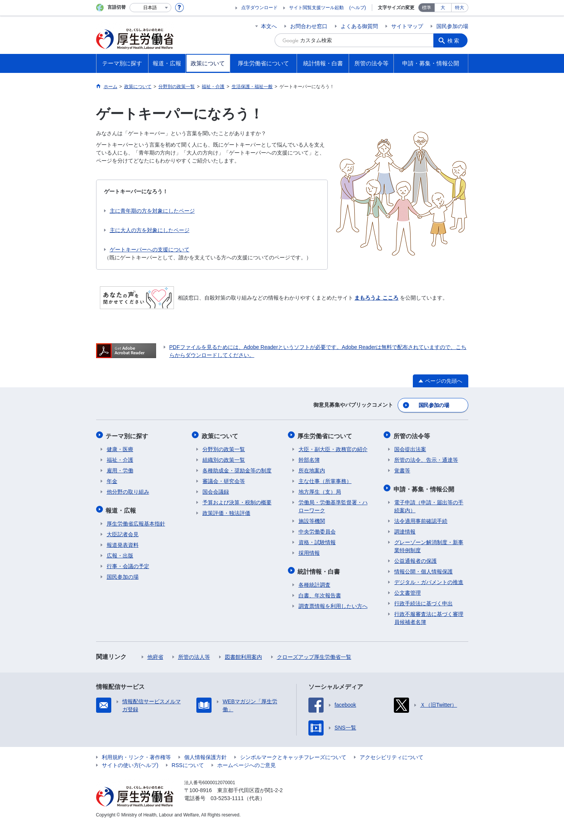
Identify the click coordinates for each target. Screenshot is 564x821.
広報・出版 (120, 552)
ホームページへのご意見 (246, 761)
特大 (459, 7)
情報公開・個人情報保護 (423, 568)
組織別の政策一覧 (223, 458)
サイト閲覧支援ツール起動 (316, 7)
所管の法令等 (412, 434)
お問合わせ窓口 (308, 26)
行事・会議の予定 (128, 562)
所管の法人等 (194, 653)
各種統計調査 (314, 581)
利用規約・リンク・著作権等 (136, 753)
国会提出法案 (410, 447)
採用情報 (309, 551)
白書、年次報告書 (320, 592)
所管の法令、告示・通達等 (426, 458)
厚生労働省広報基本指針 (136, 520)
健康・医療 (120, 447)
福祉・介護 (120, 458)
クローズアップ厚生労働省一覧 (314, 653)
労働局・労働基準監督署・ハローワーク (333, 504)
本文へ (269, 26)
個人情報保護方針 (205, 753)
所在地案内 (312, 468)
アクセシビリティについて (391, 753)
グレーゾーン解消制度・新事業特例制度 (428, 542)
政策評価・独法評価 (226, 511)
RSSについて (188, 761)
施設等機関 (312, 519)
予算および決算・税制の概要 (237, 500)
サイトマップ (407, 26)
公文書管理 (407, 589)
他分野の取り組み (128, 489)
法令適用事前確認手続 (420, 517)
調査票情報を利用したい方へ (333, 602)
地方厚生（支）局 (320, 489)
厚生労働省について (326, 434)
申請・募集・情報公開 (424, 486)
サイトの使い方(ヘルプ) (130, 761)
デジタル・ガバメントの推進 (428, 578)
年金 (112, 479)
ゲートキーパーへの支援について (150, 249)
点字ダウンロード (259, 7)
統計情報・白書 (320, 568)
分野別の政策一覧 (223, 447)
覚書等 (402, 468)
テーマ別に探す (128, 434)
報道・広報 (122, 507)
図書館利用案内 (243, 653)
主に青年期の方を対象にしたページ (152, 211)
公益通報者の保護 (415, 557)
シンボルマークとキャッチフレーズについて (293, 753)
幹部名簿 (309, 458)
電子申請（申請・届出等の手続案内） (428, 503)
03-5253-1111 (227, 794)
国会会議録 (215, 489)
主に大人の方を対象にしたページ (150, 230)
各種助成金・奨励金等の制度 (237, 468)
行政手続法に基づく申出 (423, 600)
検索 (454, 40)
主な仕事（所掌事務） (325, 479)
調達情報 (404, 528)
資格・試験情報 (317, 540)
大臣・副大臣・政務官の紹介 (333, 447)
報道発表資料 (123, 541)
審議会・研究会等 (223, 479)
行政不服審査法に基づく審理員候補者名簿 (428, 614)
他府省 (155, 653)
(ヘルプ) (357, 7)
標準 (426, 7)
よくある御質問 (359, 26)
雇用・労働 (120, 468)
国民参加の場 (452, 26)
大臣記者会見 (123, 530)
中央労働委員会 (317, 529)
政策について (220, 434)
